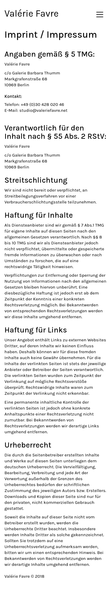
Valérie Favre (31, 13)
